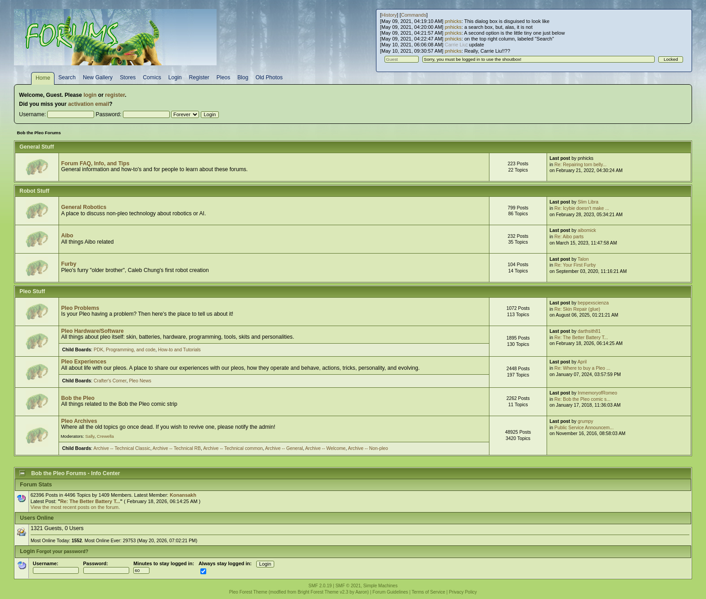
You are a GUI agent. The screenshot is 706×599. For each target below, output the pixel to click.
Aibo (67, 235)
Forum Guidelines (390, 592)
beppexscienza (593, 302)
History (389, 15)
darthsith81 (589, 331)
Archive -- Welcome (325, 448)
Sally (89, 436)
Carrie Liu (455, 44)
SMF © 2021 (348, 585)
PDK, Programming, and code (124, 349)
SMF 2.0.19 (320, 585)
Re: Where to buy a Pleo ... (582, 368)
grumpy (585, 421)
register (115, 95)
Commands (413, 15)
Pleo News (140, 380)
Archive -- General (284, 448)
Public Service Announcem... (583, 427)
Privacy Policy (463, 592)
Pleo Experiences (84, 361)
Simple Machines (380, 585)
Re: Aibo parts (569, 236)
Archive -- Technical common (232, 448)
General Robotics (84, 207)
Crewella (105, 436)
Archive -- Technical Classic (122, 448)
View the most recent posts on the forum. (75, 507)
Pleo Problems (80, 308)
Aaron (361, 592)
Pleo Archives (79, 421)
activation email (88, 104)
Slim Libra (588, 202)
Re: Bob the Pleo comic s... (582, 399)
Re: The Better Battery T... (581, 337)
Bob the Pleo (78, 398)
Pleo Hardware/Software (92, 331)
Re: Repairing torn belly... (580, 164)
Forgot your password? (62, 551)
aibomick (587, 230)
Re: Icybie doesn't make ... (581, 208)
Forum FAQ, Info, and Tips (95, 163)
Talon (583, 259)
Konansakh (183, 495)
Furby (69, 264)
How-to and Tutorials (179, 349)
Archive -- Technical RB (177, 448)
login (89, 95)
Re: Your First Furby (575, 265)
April (582, 361)
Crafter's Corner (110, 380)
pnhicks (453, 21)
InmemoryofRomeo (597, 392)
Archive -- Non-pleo (368, 448)
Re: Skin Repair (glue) (577, 309)
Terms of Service (428, 592)
